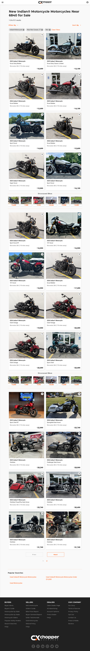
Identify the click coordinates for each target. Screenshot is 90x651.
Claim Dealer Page (53, 605)
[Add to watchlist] (42, 35)
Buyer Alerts (9, 605)
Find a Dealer (51, 614)
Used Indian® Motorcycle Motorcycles (23, 577)
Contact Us (72, 617)
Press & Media (73, 621)
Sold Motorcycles (32, 621)
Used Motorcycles (16, 583)
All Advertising (52, 608)
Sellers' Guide (30, 608)
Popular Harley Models (13, 621)
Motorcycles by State (12, 611)
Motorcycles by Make (12, 614)
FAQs (6, 627)
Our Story (71, 605)
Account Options (53, 611)
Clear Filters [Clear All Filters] (56, 30)
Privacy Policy (73, 611)
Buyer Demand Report (34, 614)
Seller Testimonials (32, 617)
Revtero (71, 624)
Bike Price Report (32, 611)
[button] (16, 29)
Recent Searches (11, 624)
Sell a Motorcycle (32, 605)
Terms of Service (74, 608)
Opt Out (71, 614)
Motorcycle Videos (11, 617)
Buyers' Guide (9, 608)
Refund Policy (31, 624)
